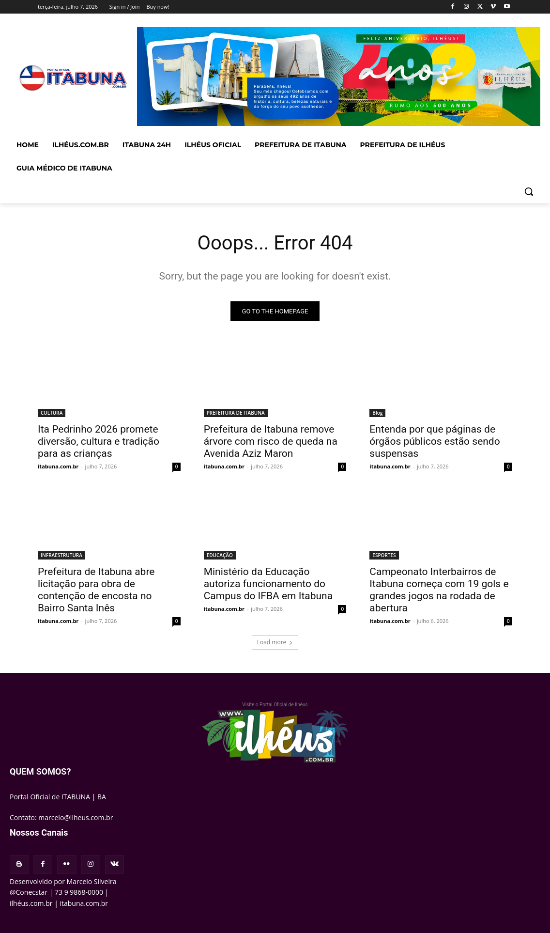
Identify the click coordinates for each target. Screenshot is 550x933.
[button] (528, 191)
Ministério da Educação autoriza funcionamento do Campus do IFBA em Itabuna (268, 584)
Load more (275, 642)
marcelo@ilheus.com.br (75, 817)
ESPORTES (384, 555)
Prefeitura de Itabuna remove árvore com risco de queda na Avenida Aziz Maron (270, 441)
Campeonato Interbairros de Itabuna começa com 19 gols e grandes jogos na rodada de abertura (438, 590)
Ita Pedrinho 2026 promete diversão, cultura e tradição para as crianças (98, 441)
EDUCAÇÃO (220, 555)
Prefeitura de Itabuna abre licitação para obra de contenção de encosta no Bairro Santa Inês (96, 590)
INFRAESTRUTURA (61, 555)
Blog (377, 412)
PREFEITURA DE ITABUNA (236, 412)
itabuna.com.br (58, 465)
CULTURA (51, 412)
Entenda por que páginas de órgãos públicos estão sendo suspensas (434, 441)
